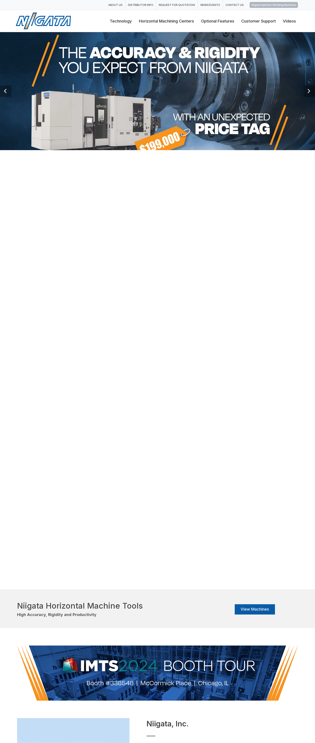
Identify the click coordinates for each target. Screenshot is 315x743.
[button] (5, 91)
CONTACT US (235, 5)
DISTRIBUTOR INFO (140, 5)
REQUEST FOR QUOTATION (177, 5)
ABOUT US (115, 5)
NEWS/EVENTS (210, 5)
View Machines (255, 609)
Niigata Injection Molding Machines (273, 5)
